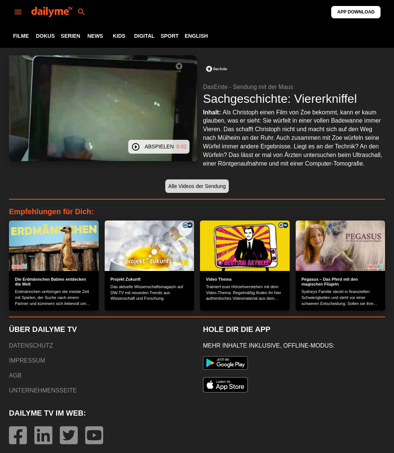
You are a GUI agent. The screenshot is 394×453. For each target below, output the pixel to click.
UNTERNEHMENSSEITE (43, 390)
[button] (216, 68)
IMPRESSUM (27, 360)
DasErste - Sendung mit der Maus (248, 87)
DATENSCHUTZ (31, 345)
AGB (15, 375)
